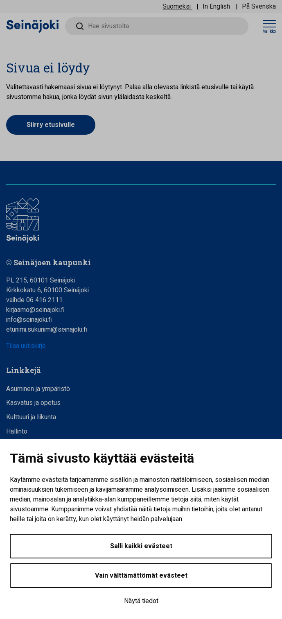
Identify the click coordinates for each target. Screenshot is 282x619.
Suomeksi (176, 6)
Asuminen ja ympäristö (38, 389)
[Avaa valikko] (269, 26)
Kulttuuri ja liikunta (31, 417)
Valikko (269, 31)
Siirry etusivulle (51, 125)
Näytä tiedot (141, 601)
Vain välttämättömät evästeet (141, 576)
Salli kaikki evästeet (141, 546)
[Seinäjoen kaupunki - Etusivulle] (32, 26)
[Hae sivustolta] (156, 26)
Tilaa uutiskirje (26, 346)
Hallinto (16, 431)
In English (216, 6)
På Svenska (259, 6)
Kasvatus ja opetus (33, 403)
